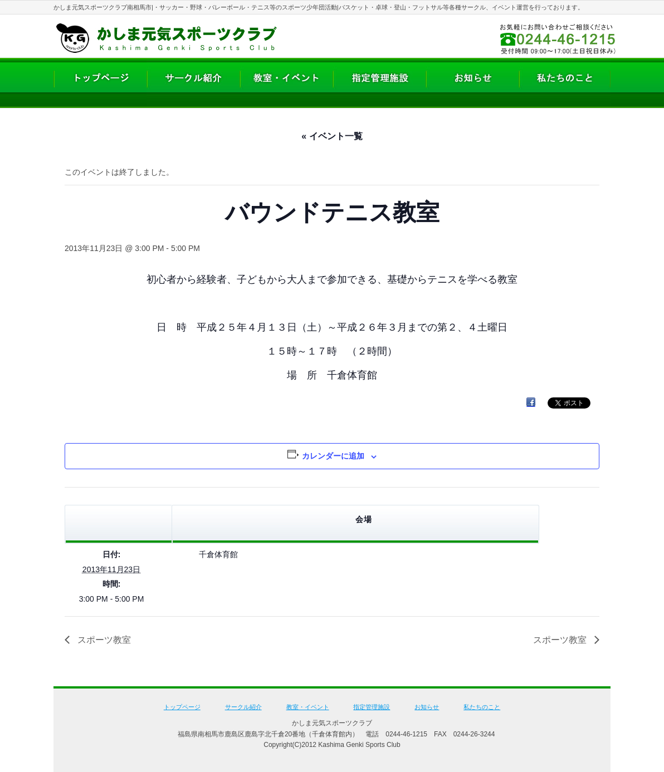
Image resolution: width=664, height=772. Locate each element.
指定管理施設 (371, 707)
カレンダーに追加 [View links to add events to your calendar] (333, 455)
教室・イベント (307, 707)
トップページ (182, 707)
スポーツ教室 (103, 640)
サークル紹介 (243, 707)
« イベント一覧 (331, 136)
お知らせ (426, 707)
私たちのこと (481, 707)
